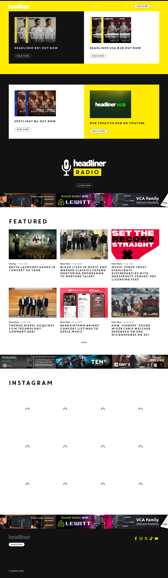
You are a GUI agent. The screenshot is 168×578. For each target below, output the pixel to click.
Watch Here (98, 131)
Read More (23, 56)
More (84, 342)
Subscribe (142, 6)
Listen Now (84, 186)
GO (126, 6)
